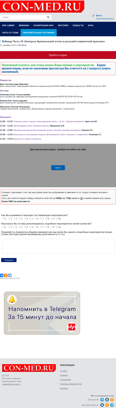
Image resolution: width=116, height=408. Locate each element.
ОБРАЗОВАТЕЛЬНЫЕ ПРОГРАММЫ (39, 32)
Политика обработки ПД (71, 384)
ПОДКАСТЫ (78, 25)
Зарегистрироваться (105, 18)
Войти (99, 16)
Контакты (64, 388)
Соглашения (65, 379)
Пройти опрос (58, 55)
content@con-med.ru (11, 384)
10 (59, 218)
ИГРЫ (90, 25)
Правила (64, 375)
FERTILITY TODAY (10, 32)
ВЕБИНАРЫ (24, 25)
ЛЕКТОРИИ (63, 25)
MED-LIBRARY (8, 25)
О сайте (63, 371)
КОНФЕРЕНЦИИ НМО (43, 25)
